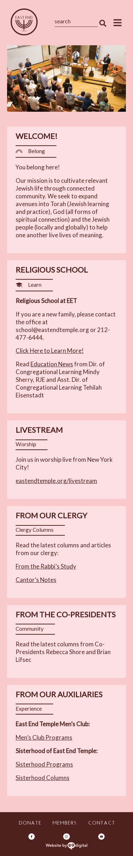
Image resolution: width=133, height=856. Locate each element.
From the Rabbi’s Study (46, 566)
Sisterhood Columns (43, 777)
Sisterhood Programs (44, 764)
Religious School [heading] (52, 269)
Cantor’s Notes (36, 579)
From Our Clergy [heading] (51, 515)
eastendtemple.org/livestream (56, 480)
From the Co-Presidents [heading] (66, 614)
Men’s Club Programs (44, 737)
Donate (29, 823)
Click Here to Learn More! (50, 350)
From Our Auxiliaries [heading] (59, 694)
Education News (52, 364)
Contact (101, 823)
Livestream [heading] (39, 430)
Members (64, 823)
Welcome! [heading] (36, 136)
